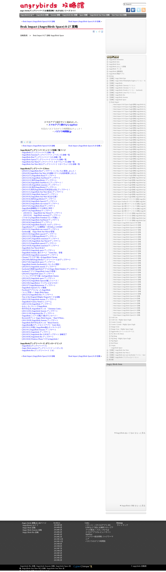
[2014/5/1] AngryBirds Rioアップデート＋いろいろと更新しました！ (49, 171)
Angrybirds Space (116, 348)
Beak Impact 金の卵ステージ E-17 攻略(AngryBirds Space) (132, 206)
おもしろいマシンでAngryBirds (34, 306)
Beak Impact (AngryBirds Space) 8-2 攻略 (126, 313)
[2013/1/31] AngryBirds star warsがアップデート (40, 229)
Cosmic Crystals (116, 322)
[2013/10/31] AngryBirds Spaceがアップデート (40, 194)
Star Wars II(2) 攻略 (119, 15)
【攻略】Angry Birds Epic (117, 78)
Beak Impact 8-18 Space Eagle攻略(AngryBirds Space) (130, 156)
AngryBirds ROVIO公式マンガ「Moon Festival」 (41, 323)
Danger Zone (115, 327)
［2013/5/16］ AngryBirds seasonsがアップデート (41, 215)
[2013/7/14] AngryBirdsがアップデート (37, 211)
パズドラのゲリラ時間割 (95, 541)
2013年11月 (58, 541)
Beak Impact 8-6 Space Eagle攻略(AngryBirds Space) (130, 185)
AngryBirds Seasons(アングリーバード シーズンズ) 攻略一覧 (46, 155)
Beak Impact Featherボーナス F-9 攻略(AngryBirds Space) (132, 199)
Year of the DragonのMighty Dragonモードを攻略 (41, 297)
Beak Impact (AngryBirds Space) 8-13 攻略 (127, 287)
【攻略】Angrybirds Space (117, 100)
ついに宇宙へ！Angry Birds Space (35, 292)
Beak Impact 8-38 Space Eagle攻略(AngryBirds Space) (130, 109)
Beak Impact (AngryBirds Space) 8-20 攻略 (127, 270)
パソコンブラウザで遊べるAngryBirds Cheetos (40, 276)
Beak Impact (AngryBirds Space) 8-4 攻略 (126, 308)
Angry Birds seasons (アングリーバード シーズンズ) (42, 348)
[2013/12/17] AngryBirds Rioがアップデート (39, 176)
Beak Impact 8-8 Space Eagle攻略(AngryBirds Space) (130, 180)
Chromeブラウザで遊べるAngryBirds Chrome (39, 257)
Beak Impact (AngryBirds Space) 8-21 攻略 (127, 268)
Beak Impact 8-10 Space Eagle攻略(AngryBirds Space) (130, 175)
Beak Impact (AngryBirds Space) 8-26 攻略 (39, 21)
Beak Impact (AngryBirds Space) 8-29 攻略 (127, 249)
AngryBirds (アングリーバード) (34, 346)
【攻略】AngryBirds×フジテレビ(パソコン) (123, 357)
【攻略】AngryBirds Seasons (118, 97)
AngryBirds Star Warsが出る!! (33, 248)
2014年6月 (58, 527)
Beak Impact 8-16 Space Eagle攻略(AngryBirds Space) (130, 161)
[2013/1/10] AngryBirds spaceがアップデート (39, 234)
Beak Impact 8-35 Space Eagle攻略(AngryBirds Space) (130, 116)
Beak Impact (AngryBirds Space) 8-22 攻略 (127, 265)
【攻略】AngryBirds (115, 83)
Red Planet (114, 343)
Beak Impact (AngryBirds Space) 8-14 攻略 (127, 284)
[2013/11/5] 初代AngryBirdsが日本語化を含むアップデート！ (46, 190)
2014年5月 (58, 530)
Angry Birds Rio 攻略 (30, 532)
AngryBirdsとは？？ (30, 525)
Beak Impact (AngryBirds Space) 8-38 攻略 (127, 227)
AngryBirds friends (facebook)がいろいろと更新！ (41, 264)
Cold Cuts (114, 317)
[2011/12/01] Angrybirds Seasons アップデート (40, 311)
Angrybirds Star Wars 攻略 (100, 15)
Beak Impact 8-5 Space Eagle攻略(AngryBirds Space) (130, 187)
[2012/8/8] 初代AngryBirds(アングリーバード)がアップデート (46, 260)
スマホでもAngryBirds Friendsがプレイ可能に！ (41, 218)
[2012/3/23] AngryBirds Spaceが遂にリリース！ (40, 281)
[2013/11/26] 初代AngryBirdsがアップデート (39, 187)
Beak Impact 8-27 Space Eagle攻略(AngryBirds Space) (130, 135)
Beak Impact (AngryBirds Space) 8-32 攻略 (127, 242)
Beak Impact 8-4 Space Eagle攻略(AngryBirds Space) (130, 190)
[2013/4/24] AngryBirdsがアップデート (37, 222)
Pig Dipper (114, 341)
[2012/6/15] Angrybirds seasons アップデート (39, 267)
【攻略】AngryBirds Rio (117, 95)
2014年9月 (58, 525)
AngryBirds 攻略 (42, 15)
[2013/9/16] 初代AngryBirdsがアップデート (39, 199)
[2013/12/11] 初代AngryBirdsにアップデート (39, 180)
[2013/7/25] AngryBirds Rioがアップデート (38, 206)
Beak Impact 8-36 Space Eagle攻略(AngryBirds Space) (130, 114)
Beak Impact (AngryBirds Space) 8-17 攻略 (127, 277)
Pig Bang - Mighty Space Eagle (121, 338)
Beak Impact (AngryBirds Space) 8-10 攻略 (127, 294)
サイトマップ (122, 525)
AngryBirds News (114, 64)
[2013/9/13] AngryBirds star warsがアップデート (40, 204)
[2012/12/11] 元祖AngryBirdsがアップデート (39, 236)
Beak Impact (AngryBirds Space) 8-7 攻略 (126, 301)
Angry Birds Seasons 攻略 (32, 530)
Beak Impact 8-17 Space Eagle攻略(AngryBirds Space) (130, 159)
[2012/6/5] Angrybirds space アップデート (38, 274)
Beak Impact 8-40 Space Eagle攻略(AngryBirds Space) (130, 104)
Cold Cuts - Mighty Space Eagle (121, 320)
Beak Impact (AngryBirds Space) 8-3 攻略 (126, 310)
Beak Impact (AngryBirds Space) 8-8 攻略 (126, 298)
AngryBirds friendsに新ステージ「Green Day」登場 (42, 253)
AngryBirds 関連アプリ (116, 74)
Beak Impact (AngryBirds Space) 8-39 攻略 (127, 225)
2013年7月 (58, 548)
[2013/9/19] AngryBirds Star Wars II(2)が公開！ (40, 197)
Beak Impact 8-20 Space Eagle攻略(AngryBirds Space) (130, 152)
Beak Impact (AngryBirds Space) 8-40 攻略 (127, 223)
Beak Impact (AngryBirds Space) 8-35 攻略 (127, 234)
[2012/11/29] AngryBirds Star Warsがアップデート (41, 241)
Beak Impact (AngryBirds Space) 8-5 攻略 (126, 306)
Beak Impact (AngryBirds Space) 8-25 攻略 (127, 258)
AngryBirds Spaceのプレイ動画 (34, 288)
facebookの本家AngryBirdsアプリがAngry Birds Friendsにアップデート (50, 269)
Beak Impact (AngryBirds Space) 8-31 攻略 (127, 244)
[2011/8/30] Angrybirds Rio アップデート (38, 337)
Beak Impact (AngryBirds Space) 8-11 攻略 (127, 291)
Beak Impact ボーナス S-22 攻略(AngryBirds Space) (130, 216)
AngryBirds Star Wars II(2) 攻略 (34, 568)
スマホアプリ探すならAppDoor (63, 125)
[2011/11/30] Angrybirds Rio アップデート (38, 313)
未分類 (111, 360)
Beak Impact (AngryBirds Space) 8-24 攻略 (127, 261)
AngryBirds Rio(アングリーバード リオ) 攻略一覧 (41, 157)
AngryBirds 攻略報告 (116, 71)
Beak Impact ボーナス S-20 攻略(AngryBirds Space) (130, 220)
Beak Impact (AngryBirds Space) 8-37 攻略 (127, 230)
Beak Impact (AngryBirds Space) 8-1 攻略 (126, 315)
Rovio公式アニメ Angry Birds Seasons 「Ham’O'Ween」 (43, 318)
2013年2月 (58, 560)
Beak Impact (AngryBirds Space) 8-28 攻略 (84, 21)
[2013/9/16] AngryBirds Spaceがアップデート (39, 201)
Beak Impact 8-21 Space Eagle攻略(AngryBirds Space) (130, 149)
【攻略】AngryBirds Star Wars (119, 350)
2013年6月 (58, 551)
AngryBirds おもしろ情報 (117, 66)
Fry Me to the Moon (117, 334)
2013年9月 (58, 544)
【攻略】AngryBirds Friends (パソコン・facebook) (125, 90)
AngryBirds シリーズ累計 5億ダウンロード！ (40, 316)
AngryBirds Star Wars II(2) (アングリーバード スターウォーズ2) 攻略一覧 (51, 164)
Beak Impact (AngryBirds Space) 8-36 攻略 (127, 232)
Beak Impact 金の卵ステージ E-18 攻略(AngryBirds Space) (132, 204)
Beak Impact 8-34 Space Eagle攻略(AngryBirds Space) (130, 118)
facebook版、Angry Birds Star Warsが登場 (38, 232)
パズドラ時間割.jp (63, 131)
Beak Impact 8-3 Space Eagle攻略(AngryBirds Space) (130, 192)
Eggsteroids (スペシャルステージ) (122, 331)
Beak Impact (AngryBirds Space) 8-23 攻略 (127, 263)
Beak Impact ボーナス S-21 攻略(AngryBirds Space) (130, 218)
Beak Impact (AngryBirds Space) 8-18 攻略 (127, 275)
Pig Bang (114, 336)
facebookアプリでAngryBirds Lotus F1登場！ (39, 271)
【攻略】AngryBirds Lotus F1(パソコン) (122, 93)
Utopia (113, 345)
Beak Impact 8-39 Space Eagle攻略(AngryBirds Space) (130, 107)
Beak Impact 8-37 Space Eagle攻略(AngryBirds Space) (130, 111)
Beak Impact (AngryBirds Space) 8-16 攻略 (127, 279)
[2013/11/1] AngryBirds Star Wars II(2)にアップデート (43, 192)
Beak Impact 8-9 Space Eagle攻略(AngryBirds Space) (130, 178)
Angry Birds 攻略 (29, 528)
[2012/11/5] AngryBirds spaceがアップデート (39, 243)
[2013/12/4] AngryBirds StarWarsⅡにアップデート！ (42, 183)
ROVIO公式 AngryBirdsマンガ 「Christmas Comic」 (42, 309)
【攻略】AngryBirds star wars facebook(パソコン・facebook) (129, 355)
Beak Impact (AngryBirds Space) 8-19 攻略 (127, 272)
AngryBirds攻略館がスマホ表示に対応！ (38, 208)
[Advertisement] (41, 103)
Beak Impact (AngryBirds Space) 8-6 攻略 (126, 303)
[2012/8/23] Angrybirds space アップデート (38, 250)
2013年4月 (58, 555)
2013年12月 (58, 539)
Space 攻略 (84, 15)
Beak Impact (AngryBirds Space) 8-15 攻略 (127, 282)
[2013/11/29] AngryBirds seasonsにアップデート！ (41, 185)
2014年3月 (58, 534)
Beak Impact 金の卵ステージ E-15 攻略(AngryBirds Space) (132, 211)
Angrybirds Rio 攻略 (69, 15)
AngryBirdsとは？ (27, 15)
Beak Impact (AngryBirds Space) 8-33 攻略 (127, 239)
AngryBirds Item (114, 62)
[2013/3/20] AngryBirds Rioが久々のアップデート (41, 225)
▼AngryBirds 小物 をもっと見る (132, 506)
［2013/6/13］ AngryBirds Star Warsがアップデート (42, 213)
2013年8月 (58, 546)
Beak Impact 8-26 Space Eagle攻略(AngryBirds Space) (130, 137)
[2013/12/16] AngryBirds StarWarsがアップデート (41, 178)
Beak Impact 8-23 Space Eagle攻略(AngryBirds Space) (130, 145)
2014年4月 (58, 532)
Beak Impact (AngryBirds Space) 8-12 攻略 (127, 289)
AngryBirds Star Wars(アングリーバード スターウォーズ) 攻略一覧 (48, 162)
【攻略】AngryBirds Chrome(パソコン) (122, 88)
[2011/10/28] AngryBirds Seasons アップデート (40, 320)
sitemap (111, 76)
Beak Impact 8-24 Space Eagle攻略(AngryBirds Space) (130, 142)
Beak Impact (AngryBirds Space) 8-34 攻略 (127, 237)
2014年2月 (58, 537)
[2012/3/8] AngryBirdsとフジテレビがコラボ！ (40, 283)
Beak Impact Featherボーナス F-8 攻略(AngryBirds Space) (132, 201)
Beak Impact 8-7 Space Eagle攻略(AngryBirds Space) (130, 182)
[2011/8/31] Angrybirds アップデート (36, 332)
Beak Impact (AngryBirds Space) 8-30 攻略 (127, 246)
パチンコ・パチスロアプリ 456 (97, 525)
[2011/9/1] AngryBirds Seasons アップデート (39, 330)
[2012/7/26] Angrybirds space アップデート (38, 262)
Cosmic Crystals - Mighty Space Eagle (123, 324)
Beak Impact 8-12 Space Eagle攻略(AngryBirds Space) (130, 171)
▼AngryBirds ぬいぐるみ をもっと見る (129, 433)
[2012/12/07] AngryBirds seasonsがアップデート (40, 239)
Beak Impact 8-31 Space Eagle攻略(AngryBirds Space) (130, 126)
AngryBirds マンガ (115, 69)
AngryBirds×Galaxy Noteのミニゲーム (37, 302)
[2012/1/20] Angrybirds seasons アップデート (39, 299)
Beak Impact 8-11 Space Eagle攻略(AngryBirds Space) (130, 173)
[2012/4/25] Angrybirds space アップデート (38, 278)
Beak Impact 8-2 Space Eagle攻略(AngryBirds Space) (130, 194)
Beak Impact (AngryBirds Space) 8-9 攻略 (126, 296)
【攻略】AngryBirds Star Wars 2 (119, 353)
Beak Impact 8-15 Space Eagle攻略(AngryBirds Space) (130, 164)
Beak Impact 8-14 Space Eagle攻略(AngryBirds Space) (130, 166)
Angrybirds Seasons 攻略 (45, 566)
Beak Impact (115, 102)
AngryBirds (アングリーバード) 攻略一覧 (38, 152)
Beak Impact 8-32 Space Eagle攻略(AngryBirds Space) (130, 123)
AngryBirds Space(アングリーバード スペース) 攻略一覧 (44, 159)
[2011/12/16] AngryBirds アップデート (37, 304)
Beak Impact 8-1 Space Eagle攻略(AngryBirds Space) (130, 197)
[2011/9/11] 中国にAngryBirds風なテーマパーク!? (41, 327)
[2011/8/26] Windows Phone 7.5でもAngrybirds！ (40, 339)
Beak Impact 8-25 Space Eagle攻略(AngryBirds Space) (130, 140)
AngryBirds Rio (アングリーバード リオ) (38, 350)
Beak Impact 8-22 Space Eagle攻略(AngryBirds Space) (130, 147)
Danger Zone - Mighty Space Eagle (122, 329)
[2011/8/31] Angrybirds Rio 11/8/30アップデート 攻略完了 (44, 334)
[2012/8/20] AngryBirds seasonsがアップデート (40, 255)
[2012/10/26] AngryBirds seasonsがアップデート (40, 246)
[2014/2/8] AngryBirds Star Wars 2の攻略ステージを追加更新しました (49, 173)
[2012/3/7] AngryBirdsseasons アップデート (39, 285)
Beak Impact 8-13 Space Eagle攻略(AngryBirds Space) (130, 168)
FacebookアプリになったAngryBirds (36, 290)
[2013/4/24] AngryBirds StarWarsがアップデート (40, 220)
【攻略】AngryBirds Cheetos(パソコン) (122, 85)
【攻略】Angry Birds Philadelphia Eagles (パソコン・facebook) (129, 81)
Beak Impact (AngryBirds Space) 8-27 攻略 (127, 253)
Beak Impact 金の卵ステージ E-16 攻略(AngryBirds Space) (132, 209)
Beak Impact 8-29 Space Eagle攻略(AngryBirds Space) (130, 130)
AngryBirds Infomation (116, 59)
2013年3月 (58, 558)
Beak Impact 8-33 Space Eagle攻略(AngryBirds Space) (130, 121)
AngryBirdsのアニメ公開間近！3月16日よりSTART (42, 227)
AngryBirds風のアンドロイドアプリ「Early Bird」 (42, 325)
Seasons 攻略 (55, 15)
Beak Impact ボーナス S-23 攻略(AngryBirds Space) (130, 213)
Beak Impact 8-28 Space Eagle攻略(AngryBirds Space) (130, 133)
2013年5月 (58, 553)
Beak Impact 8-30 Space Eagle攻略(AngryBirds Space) (130, 128)
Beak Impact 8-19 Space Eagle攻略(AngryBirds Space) (130, 154)
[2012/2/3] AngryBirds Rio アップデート (37, 295)
